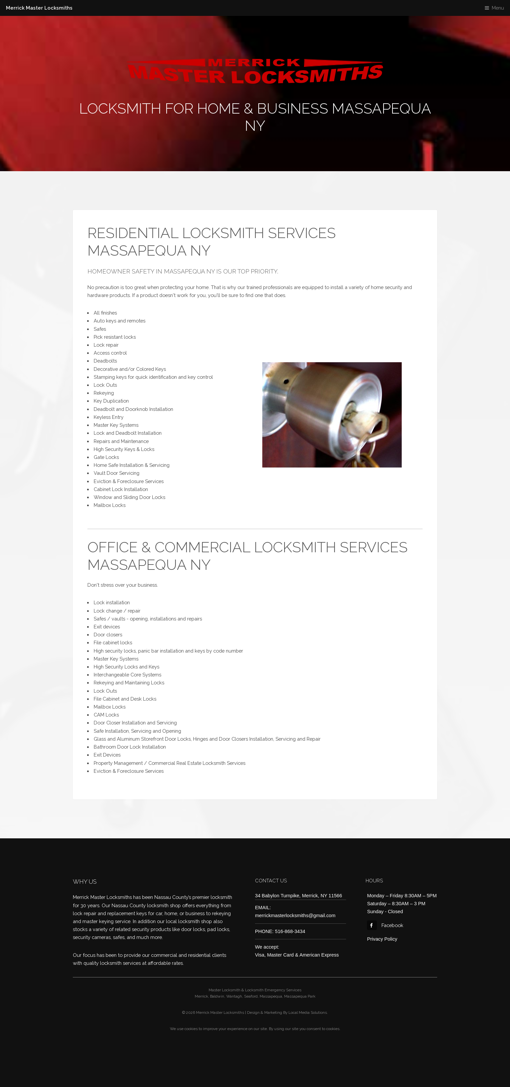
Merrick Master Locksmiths (39, 8)
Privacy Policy (382, 939)
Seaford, (251, 996)
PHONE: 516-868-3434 (280, 931)
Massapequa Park (299, 996)
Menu (498, 8)
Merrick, (202, 996)
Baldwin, (217, 996)
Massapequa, (271, 996)
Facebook (385, 925)
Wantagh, (234, 996)
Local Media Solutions (307, 1012)
